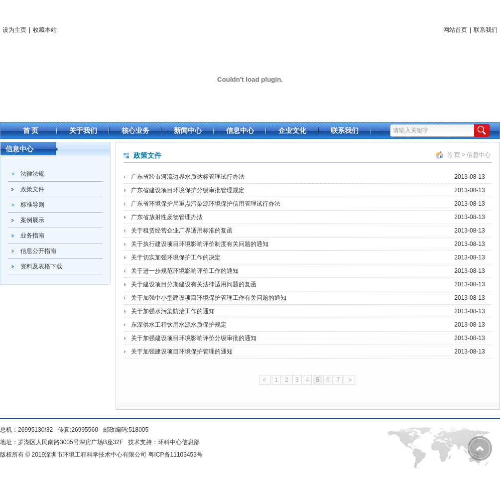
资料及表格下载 (41, 266)
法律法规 (32, 173)
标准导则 (32, 204)
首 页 (453, 154)
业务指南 (32, 235)
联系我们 (486, 29)
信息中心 (479, 154)
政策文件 (32, 189)
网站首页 (455, 29)
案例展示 (32, 220)
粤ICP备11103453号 (175, 454)
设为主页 (14, 29)
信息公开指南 (38, 250)
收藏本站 (45, 29)
